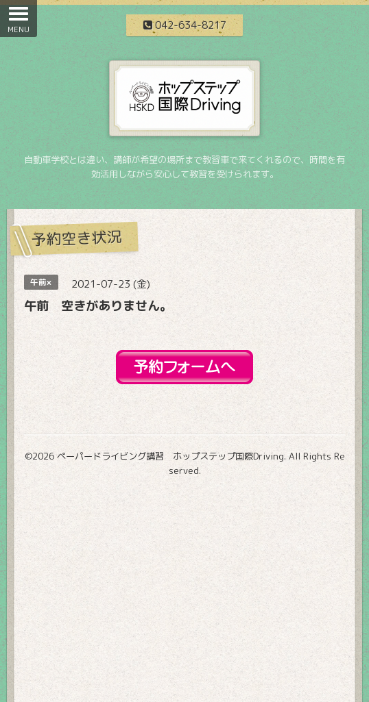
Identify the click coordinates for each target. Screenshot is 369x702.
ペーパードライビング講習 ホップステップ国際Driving (170, 456)
